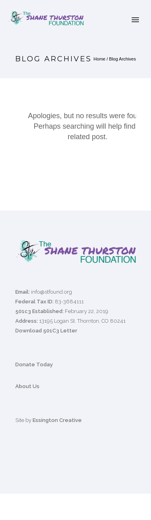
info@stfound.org (51, 292)
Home (99, 58)
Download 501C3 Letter (46, 331)
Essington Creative (57, 420)
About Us (27, 386)
